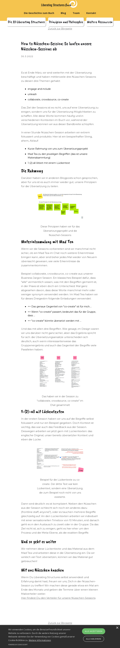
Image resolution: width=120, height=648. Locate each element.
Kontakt (91, 13)
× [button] (117, 628)
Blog (63, 13)
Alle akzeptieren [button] (93, 631)
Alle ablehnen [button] (93, 639)
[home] (60, 4)
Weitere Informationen (40, 640)
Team (76, 13)
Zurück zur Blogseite (60, 28)
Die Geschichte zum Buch (39, 13)
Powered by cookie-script (18, 644)
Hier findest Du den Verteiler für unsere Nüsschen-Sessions (58, 597)
